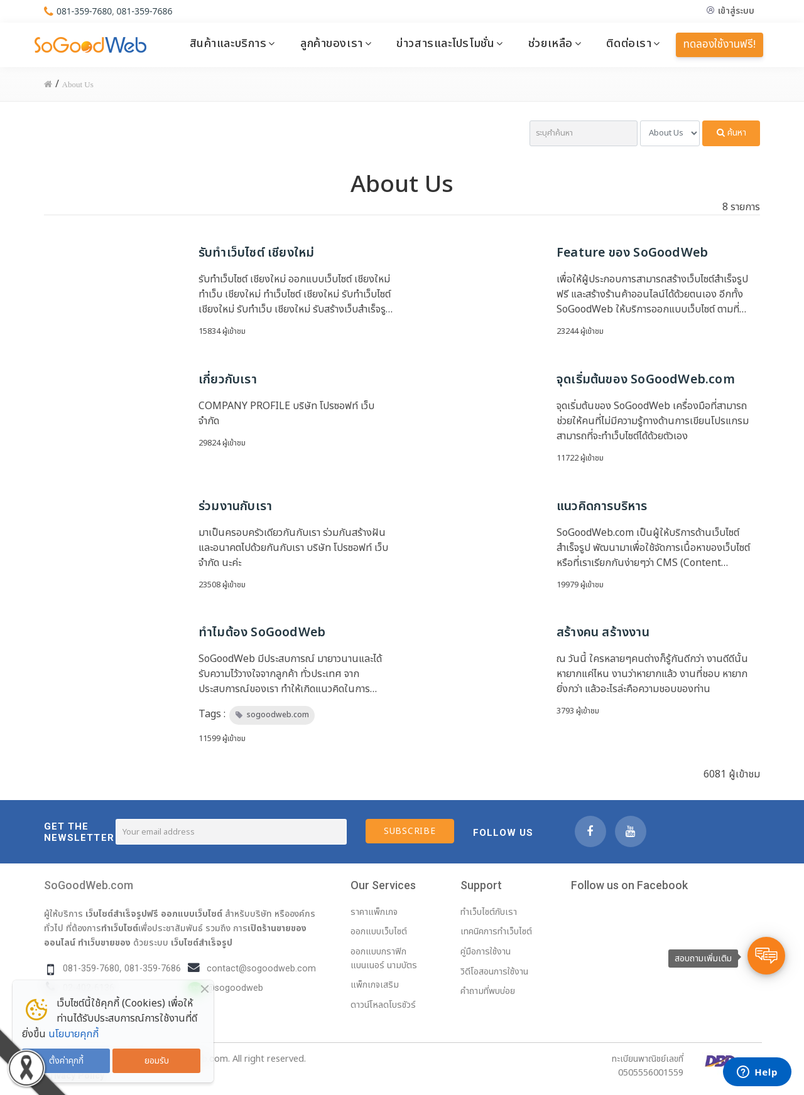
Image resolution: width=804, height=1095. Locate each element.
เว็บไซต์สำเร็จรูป (201, 942)
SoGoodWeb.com (88, 885)
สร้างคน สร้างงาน (603, 632)
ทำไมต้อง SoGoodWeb (261, 632)
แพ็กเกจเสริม (374, 985)
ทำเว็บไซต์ (119, 928)
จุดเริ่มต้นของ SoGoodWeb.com (646, 379)
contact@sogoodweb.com (261, 968)
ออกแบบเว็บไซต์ (191, 914)
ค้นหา (731, 132)
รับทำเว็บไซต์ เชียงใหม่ (256, 252)
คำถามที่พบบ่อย (487, 991)
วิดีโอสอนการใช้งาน (494, 971)
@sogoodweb (235, 988)
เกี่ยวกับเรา (227, 379)
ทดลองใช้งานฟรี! (719, 44)
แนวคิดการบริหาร (602, 506)
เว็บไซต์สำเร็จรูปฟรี (121, 914)
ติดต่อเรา (628, 43)
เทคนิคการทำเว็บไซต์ (496, 931)
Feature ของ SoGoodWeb (632, 252)
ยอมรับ (156, 1060)
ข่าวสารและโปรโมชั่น (445, 43)
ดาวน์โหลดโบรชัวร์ (383, 1005)
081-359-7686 (145, 11)
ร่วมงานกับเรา (235, 506)
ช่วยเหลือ (550, 43)
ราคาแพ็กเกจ (374, 912)
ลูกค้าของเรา (331, 43)
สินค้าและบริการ (228, 43)
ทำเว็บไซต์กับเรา (488, 912)
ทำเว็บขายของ (104, 942)
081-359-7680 (84, 11)
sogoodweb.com (278, 714)
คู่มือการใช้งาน (485, 951)
